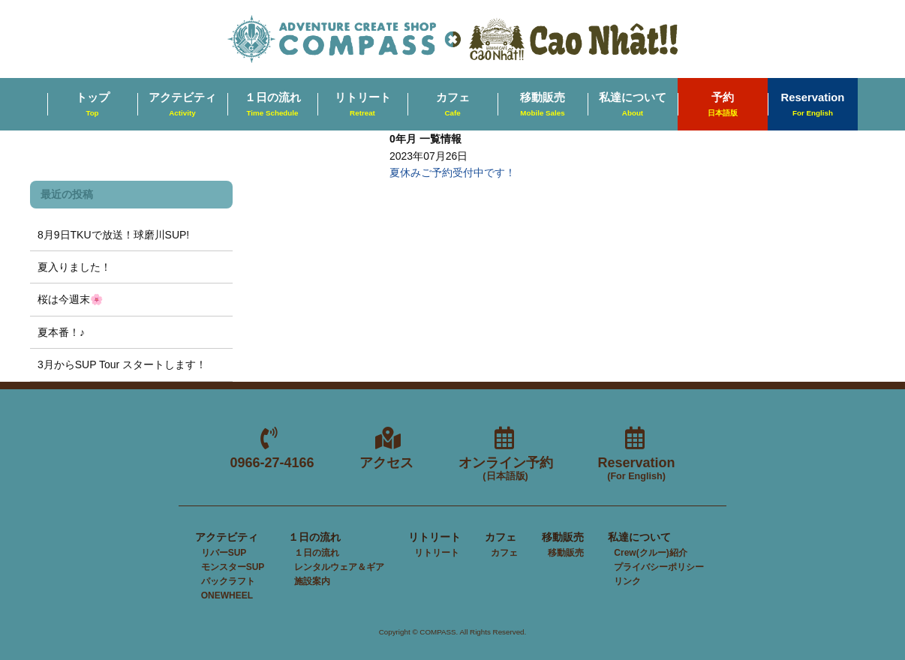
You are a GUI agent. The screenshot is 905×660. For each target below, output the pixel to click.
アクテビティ (182, 105)
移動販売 (542, 105)
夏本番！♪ (61, 332)
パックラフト (228, 581)
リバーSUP (224, 553)
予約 (723, 105)
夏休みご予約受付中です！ (452, 172)
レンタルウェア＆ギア (339, 567)
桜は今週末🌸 (70, 299)
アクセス (386, 463)
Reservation (813, 105)
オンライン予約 (506, 469)
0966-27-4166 (272, 463)
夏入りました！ (74, 267)
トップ (93, 105)
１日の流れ (273, 105)
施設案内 (312, 581)
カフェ (453, 105)
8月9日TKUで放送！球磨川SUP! (113, 235)
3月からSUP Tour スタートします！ (122, 364)
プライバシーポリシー (659, 567)
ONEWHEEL (227, 595)
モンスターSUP (233, 567)
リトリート (363, 105)
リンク (627, 581)
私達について (632, 105)
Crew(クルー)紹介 (650, 553)
